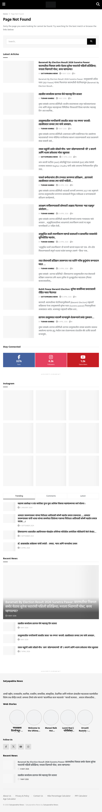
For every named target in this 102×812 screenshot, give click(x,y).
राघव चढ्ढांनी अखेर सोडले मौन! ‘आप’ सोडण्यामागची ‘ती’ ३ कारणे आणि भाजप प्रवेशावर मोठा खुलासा (67, 151)
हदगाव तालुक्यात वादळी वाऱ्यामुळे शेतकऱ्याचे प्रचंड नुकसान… (66, 318)
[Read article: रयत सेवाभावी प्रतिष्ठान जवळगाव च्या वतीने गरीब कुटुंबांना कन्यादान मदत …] (18, 270)
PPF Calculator (81, 796)
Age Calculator (9, 799)
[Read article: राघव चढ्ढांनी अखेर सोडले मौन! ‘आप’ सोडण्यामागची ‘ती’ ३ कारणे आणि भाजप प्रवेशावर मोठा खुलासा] (18, 159)
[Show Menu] (3, 4)
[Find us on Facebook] (6, 746)
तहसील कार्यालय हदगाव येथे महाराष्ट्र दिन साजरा (60, 94)
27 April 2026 (65, 157)
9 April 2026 (61, 321)
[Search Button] (98, 4)
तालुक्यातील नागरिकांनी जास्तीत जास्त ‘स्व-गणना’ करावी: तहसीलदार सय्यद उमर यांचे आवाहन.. (64, 122)
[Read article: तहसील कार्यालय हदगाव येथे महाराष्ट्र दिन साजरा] (18, 104)
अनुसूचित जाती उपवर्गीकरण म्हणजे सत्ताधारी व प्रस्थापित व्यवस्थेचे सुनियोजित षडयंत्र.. (68, 236)
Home (5, 14)
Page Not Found (17, 14)
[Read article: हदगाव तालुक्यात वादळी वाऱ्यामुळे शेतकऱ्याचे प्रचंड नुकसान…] (18, 327)
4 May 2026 (64, 73)
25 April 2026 (62, 213)
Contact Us (38, 796)
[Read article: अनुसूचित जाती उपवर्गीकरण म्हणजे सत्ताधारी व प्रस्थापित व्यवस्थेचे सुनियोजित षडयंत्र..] (18, 244)
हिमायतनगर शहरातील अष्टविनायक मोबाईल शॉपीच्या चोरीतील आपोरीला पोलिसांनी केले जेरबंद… (57, 532)
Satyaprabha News (49, 73)
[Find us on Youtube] (21, 746)
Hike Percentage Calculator (59, 796)
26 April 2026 (62, 185)
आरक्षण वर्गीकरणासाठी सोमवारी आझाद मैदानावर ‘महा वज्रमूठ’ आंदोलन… (66, 207)
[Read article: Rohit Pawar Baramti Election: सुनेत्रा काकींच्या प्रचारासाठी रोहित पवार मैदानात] (18, 299)
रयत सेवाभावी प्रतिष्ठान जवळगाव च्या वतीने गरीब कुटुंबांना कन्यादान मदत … (69, 262)
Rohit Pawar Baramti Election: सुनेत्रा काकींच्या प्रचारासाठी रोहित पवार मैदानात (67, 291)
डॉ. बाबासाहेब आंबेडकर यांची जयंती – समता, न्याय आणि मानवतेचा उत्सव (47, 544)
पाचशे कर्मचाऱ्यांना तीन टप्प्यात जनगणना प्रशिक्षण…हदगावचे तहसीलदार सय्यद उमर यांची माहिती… (66, 179)
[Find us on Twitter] (13, 746)
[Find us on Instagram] (28, 746)
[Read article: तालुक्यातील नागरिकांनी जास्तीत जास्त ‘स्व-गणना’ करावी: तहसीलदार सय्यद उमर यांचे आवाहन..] (18, 130)
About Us (7, 796)
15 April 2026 (65, 297)
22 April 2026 (62, 242)
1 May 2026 (61, 98)
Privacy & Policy (22, 796)
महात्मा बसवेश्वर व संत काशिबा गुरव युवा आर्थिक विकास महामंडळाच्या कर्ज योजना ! (51, 504)
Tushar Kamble (47, 98)
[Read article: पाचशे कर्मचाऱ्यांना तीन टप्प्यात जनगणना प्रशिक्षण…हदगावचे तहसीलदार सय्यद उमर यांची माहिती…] (18, 187)
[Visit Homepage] (51, 5)
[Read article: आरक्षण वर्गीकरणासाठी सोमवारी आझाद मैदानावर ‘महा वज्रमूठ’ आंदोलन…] (18, 215)
